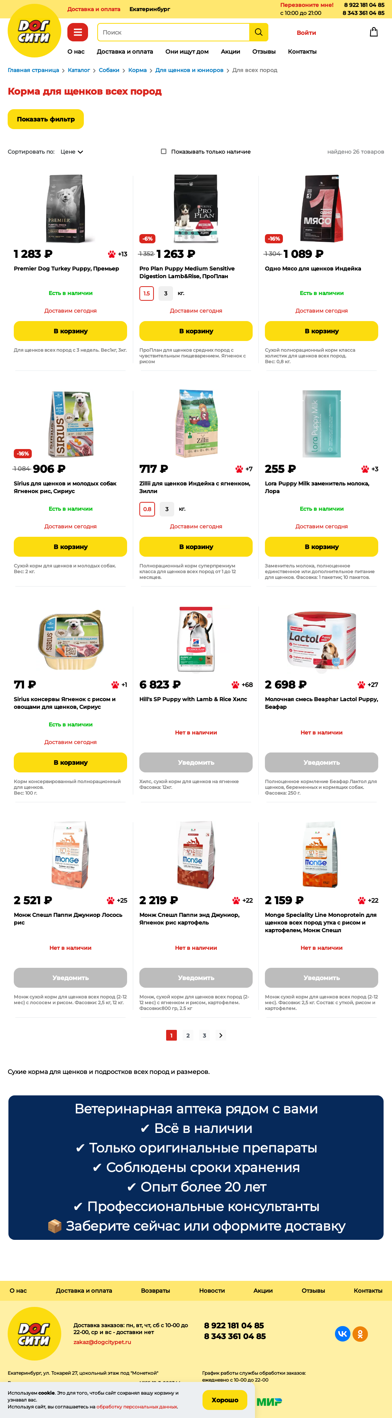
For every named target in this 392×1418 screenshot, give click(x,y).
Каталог (77, 32)
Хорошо (225, 1400)
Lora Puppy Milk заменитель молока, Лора (317, 487)
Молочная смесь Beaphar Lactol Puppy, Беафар (321, 703)
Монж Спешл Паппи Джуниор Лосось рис (68, 918)
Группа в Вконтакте (343, 1334)
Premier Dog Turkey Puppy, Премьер (66, 268)
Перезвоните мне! (306, 5)
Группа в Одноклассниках (360, 1334)
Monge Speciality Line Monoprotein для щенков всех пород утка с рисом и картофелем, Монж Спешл (321, 922)
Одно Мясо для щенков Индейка (313, 268)
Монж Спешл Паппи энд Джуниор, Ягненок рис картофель (189, 918)
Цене (67, 151)
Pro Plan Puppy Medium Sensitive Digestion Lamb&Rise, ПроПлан (187, 272)
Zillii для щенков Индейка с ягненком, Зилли (194, 487)
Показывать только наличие (211, 151)
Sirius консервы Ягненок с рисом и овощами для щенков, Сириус (65, 703)
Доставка (93, 9)
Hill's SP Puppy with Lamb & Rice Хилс (193, 699)
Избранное (340, 33)
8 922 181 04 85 (364, 5)
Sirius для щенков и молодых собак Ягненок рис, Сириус (65, 487)
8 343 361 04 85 (363, 13)
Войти (306, 32)
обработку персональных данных (136, 1407)
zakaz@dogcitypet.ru (102, 1342)
